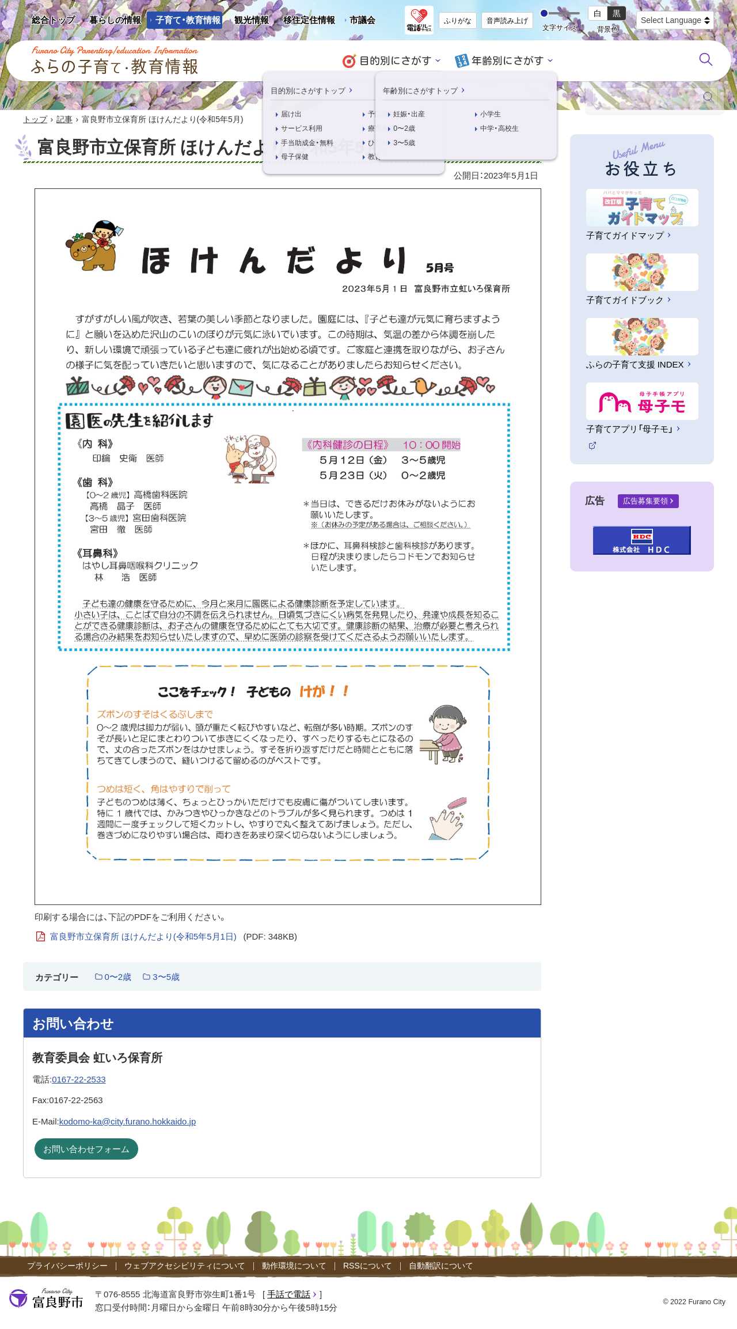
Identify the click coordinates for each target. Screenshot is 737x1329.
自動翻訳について (441, 1266)
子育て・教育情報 (188, 20)
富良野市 (46, 1299)
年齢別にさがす (506, 61)
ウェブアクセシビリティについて (184, 1266)
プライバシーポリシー (67, 1266)
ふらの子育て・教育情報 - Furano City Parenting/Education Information (115, 60)
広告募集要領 (645, 501)
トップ (35, 119)
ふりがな (458, 21)
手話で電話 (288, 1295)
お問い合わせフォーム (86, 1149)
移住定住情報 (305, 22)
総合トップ (53, 20)
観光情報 (247, 22)
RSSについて (367, 1266)
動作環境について (294, 1266)
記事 (64, 119)
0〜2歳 (118, 977)
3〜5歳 (166, 977)
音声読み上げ (507, 21)
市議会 (362, 20)
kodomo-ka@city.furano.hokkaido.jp (127, 1122)
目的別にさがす (397, 61)
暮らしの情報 (115, 20)
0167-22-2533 (78, 1080)
